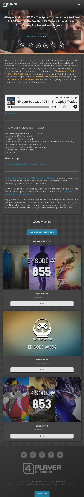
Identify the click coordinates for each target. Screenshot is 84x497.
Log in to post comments (42, 232)
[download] (11, 113)
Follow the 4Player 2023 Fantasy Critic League (27, 164)
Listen (42, 303)
